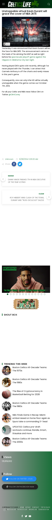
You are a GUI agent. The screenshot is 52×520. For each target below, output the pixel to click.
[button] (14, 164)
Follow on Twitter (20, 479)
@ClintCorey (14, 94)
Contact (35, 507)
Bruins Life (33, 509)
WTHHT (28, 507)
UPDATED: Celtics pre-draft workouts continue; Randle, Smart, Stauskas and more (29, 430)
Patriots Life (22, 509)
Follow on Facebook (21, 486)
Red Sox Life (11, 509)
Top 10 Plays (45, 507)
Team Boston (43, 509)
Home (22, 507)
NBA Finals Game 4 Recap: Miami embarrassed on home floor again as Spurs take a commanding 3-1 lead (31, 418)
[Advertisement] (26, 127)
